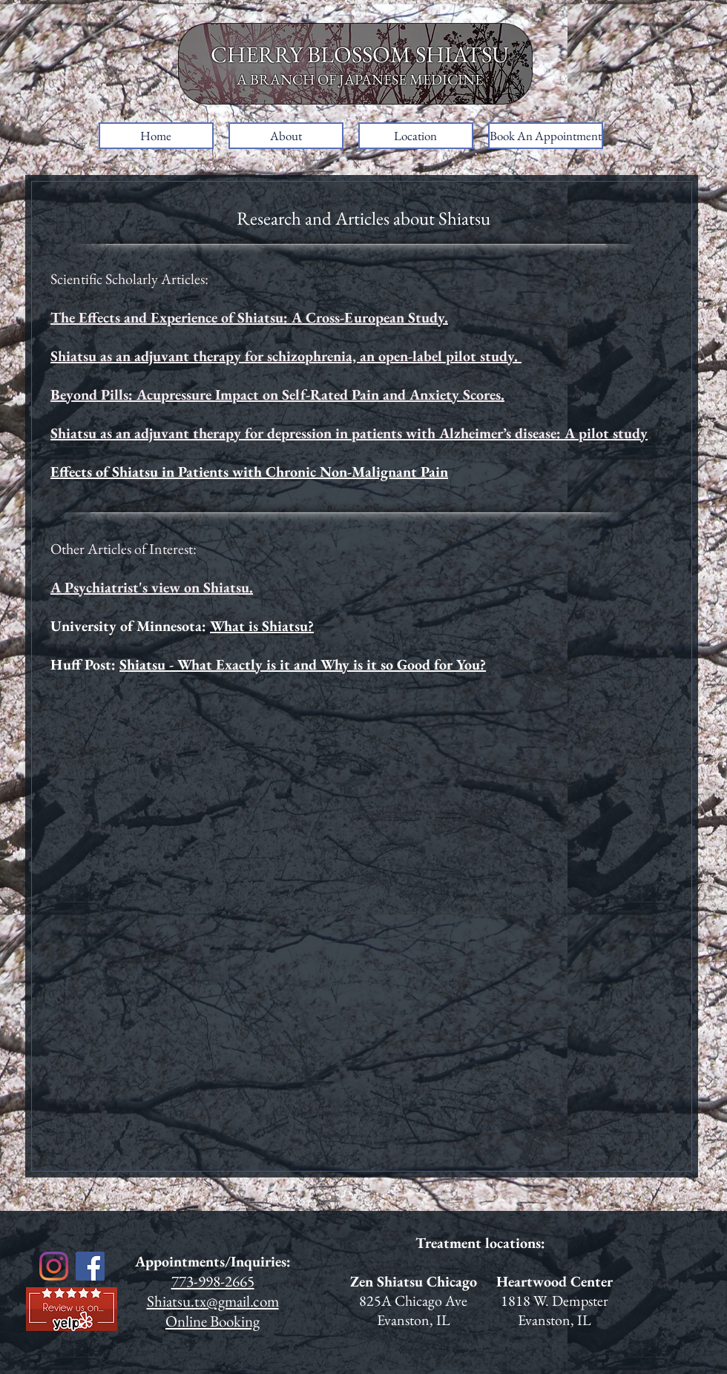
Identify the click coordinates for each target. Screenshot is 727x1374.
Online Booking (212, 1321)
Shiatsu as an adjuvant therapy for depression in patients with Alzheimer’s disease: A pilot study (349, 433)
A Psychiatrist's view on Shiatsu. (151, 587)
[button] (285, 135)
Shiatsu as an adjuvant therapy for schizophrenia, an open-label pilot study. (286, 356)
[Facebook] (90, 1266)
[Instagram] (53, 1266)
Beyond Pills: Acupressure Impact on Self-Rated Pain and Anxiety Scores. (277, 394)
